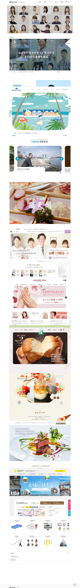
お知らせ (56, 1)
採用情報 (61, 1)
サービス (50, 1)
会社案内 (39, 1)
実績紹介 (45, 1)
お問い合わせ (67, 1)
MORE (69, 37)
